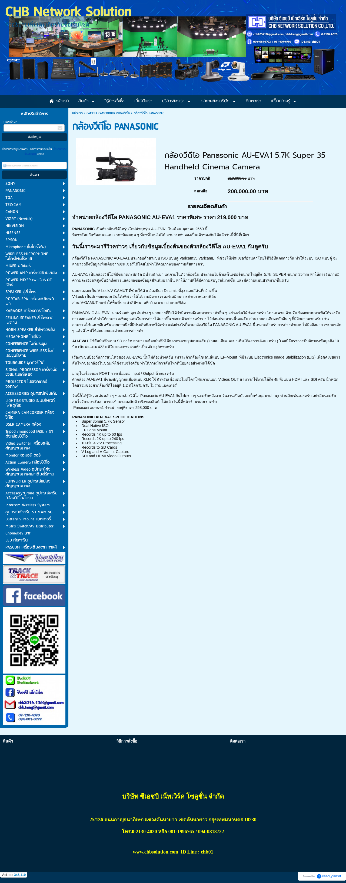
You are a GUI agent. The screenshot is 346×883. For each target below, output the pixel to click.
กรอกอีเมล (10, 121)
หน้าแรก (77, 113)
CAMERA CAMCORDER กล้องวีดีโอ (108, 113)
